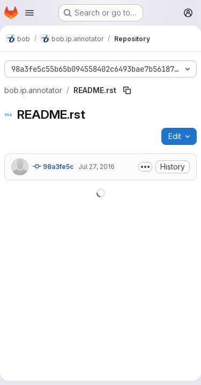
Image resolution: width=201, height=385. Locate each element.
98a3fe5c (53, 166)
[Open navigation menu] (29, 12)
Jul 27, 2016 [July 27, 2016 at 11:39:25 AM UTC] (96, 167)
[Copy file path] (127, 90)
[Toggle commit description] (145, 167)
